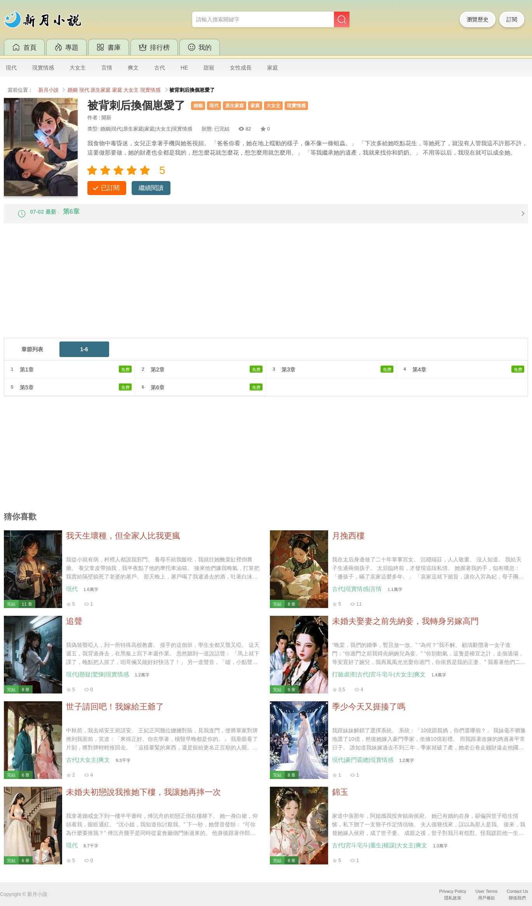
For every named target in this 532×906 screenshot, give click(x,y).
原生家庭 (100, 90)
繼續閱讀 (151, 188)
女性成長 (241, 67)
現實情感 (43, 67)
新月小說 (48, 90)
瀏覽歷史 (478, 19)
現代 (11, 67)
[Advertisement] (237, 289)
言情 (106, 67)
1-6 (84, 355)
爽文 (133, 67)
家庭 (272, 67)
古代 (159, 67)
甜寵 (208, 67)
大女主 (78, 67)
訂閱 (511, 19)
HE (184, 67)
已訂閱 (110, 188)
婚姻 (73, 90)
